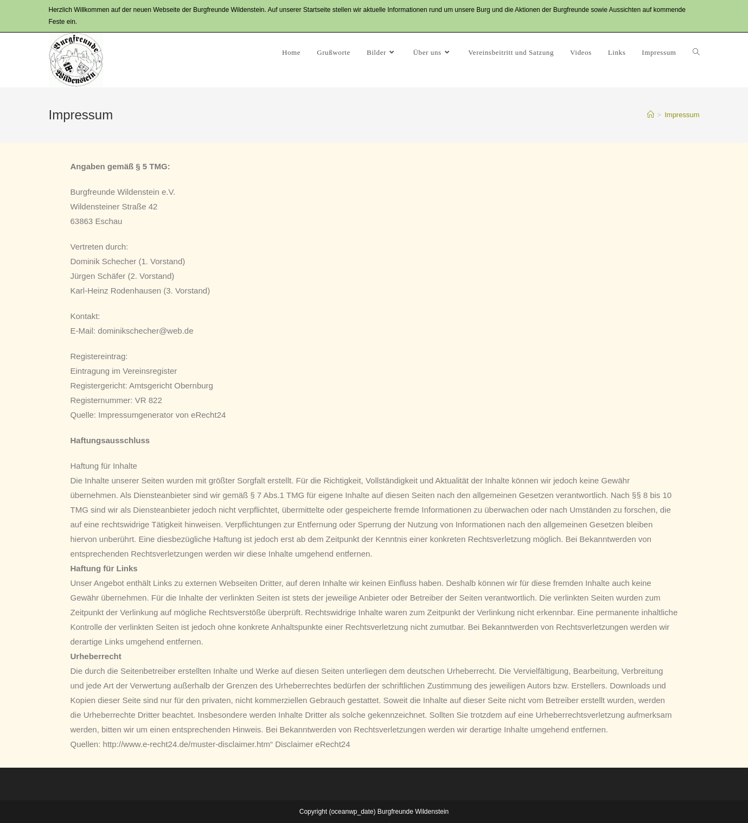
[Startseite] (650, 115)
